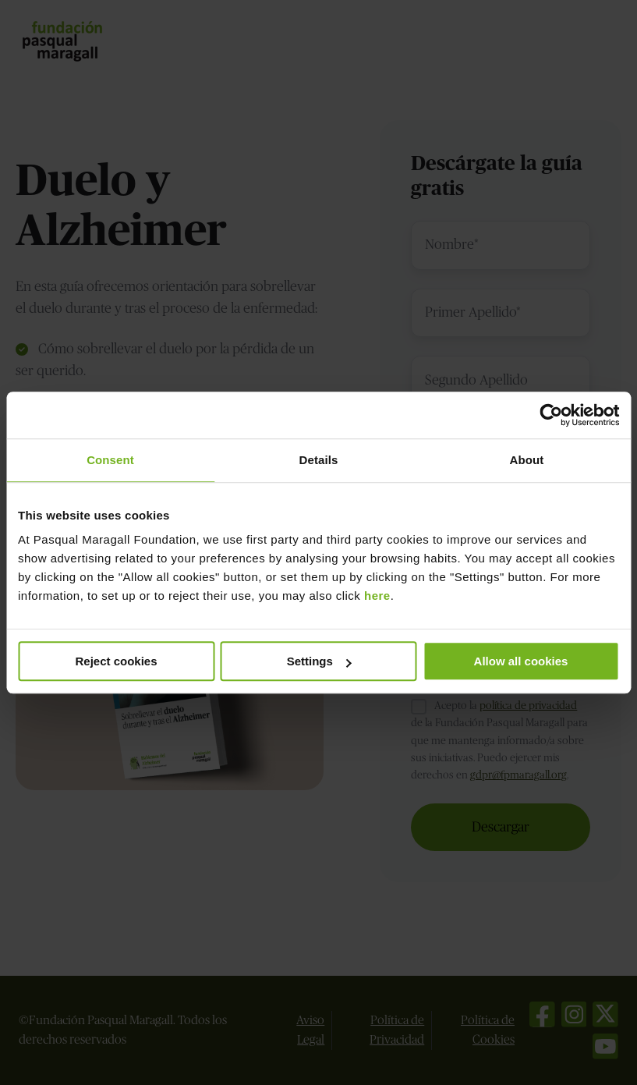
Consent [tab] (110, 459)
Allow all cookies (521, 661)
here (377, 595)
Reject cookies (116, 661)
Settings (319, 661)
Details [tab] (318, 459)
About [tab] (527, 459)
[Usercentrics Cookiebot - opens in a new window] (551, 415)
